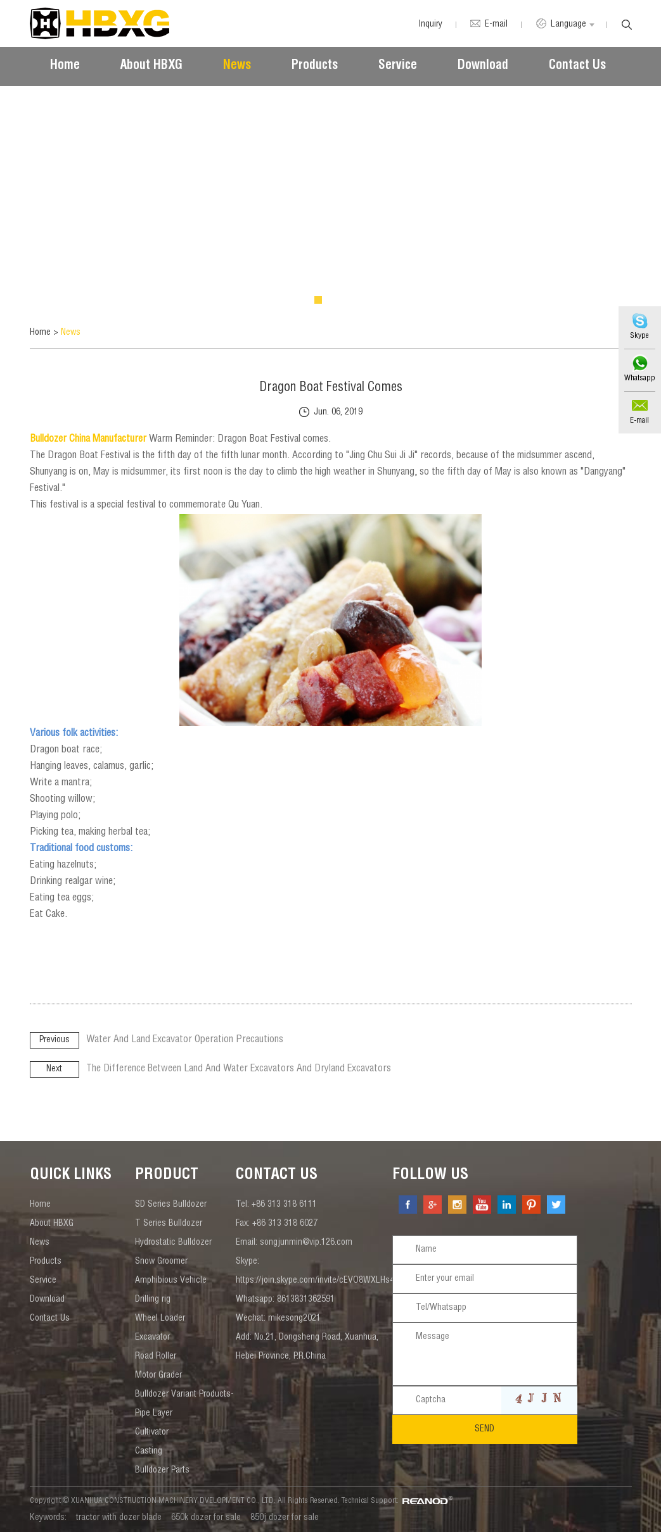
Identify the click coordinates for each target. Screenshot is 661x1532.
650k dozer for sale (206, 1518)
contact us (277, 1175)
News (237, 66)
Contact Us (577, 66)
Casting (148, 1451)
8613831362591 (306, 1299)
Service (397, 66)
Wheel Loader (160, 1318)
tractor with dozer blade (119, 1518)
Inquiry (428, 24)
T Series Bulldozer (168, 1223)
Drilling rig (152, 1299)
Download (483, 66)
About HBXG (151, 66)
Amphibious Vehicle (171, 1280)
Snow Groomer (161, 1261)
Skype (639, 336)
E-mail (639, 421)
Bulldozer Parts (162, 1470)
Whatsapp (639, 378)
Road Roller (155, 1356)
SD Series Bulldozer (171, 1204)
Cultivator (152, 1432)
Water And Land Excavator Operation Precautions (185, 1040)
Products (315, 66)
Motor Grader (158, 1375)
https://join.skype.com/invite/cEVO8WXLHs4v (317, 1280)
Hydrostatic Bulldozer (173, 1242)
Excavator (152, 1337)
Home (65, 66)
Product (166, 1175)
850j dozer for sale (284, 1518)
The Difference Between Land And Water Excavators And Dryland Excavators (240, 1069)
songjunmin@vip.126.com (306, 1242)
